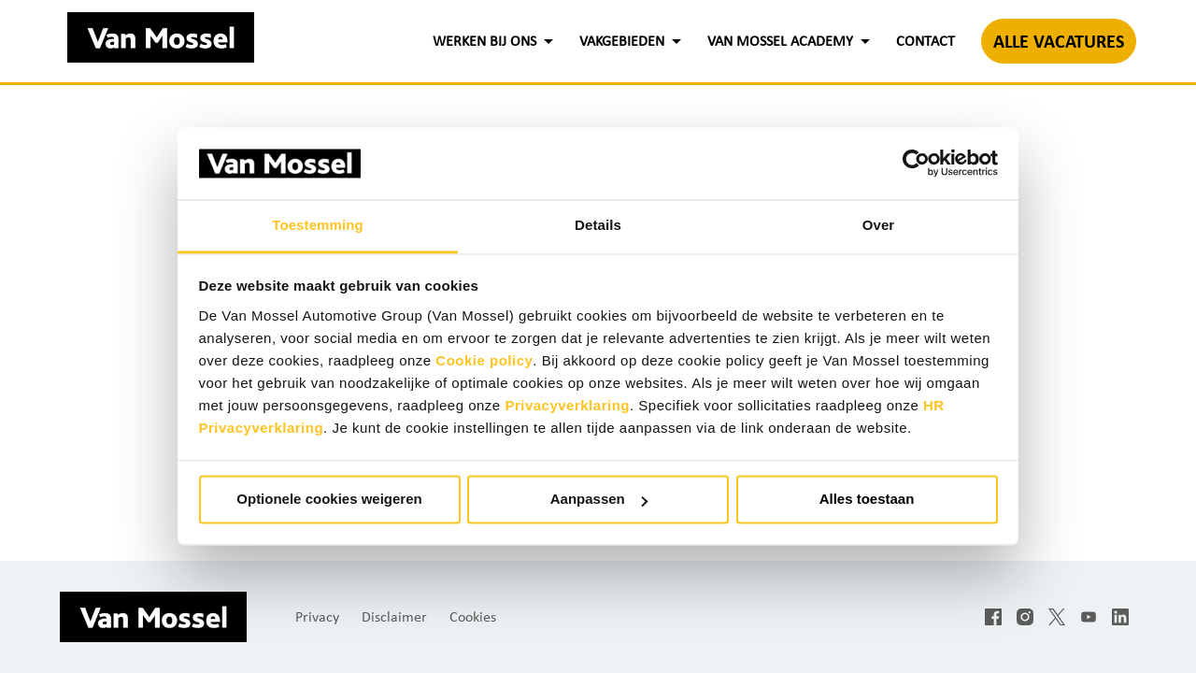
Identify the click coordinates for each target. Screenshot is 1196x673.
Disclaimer (394, 616)
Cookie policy (484, 360)
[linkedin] (1120, 617)
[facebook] (993, 617)
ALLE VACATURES (1058, 41)
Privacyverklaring (567, 405)
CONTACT (925, 41)
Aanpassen (599, 500)
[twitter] (1057, 617)
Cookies (472, 616)
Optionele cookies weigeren (328, 500)
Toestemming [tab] (317, 225)
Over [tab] (878, 225)
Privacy (317, 616)
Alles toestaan (867, 500)
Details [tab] (598, 225)
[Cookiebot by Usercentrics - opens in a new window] (916, 164)
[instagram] (1025, 617)
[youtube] (1088, 617)
